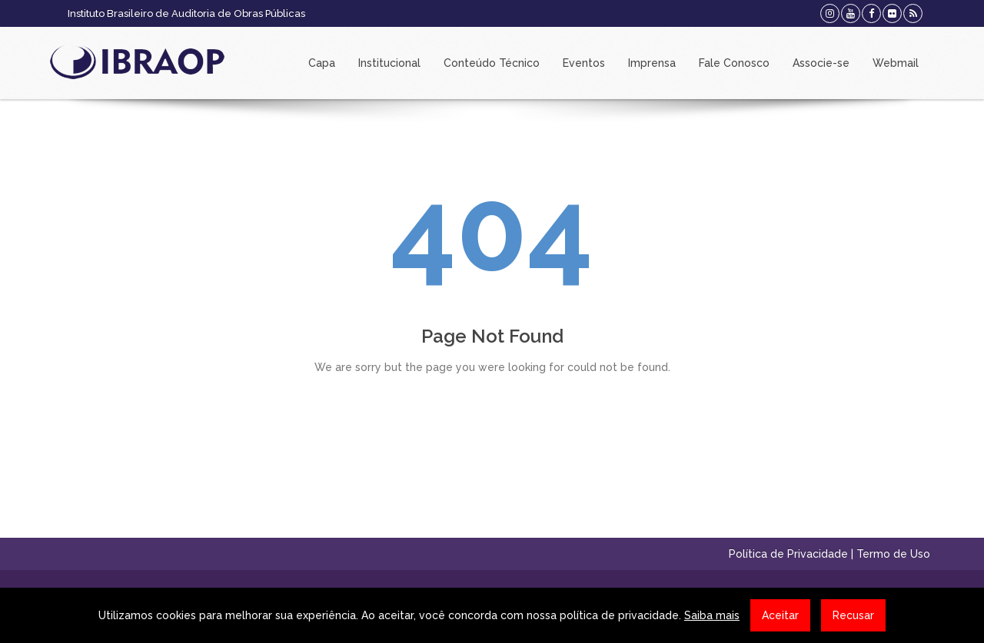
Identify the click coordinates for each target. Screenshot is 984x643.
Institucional (389, 63)
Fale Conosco (734, 63)
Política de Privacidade (788, 554)
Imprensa (652, 63)
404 (492, 229)
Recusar (853, 615)
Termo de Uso (893, 554)
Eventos (584, 63)
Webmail (896, 63)
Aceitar (780, 615)
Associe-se (821, 63)
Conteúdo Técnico (492, 63)
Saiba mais (712, 615)
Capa (321, 63)
